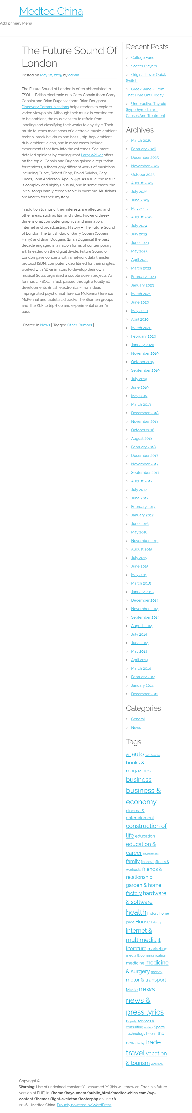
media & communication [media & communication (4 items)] (146, 955)
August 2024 (142, 217)
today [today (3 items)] (141, 1043)
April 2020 (139, 319)
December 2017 (144, 455)
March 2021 (141, 294)
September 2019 (145, 370)
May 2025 (139, 208)
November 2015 (144, 540)
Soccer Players (144, 66)
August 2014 (141, 626)
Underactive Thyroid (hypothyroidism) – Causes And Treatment (146, 109)
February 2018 (143, 447)
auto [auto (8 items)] (138, 754)
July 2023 (139, 234)
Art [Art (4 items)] (128, 755)
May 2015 (139, 575)
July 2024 (139, 225)
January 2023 (142, 285)
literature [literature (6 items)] (136, 948)
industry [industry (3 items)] (156, 922)
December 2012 (144, 694)
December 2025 (145, 157)
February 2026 (143, 149)
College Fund (142, 57)
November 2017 (144, 464)
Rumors (85, 325)
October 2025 (142, 174)
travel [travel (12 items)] (135, 1052)
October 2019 (142, 362)
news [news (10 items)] (147, 989)
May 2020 (139, 311)
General (138, 719)
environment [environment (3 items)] (150, 853)
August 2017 (141, 481)
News (45, 325)
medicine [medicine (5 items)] (135, 962)
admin (73, 75)
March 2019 (141, 404)
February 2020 (143, 336)
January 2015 (142, 592)
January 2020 (142, 345)
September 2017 (145, 472)
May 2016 (139, 532)
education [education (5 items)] (145, 836)
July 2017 (139, 489)
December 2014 (144, 600)
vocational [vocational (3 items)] (157, 1063)
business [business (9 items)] (139, 779)
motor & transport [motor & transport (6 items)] (146, 980)
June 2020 (140, 302)
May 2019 (139, 396)
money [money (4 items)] (156, 972)
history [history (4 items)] (153, 913)
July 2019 (139, 379)
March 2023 (141, 268)
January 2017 (142, 515)
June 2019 (140, 387)
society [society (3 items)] (148, 1027)
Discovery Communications (45, 107)
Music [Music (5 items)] (132, 989)
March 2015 (141, 583)
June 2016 (140, 523)
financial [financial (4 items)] (147, 862)
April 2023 (139, 259)
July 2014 (139, 634)
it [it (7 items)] (159, 940)
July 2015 (139, 557)
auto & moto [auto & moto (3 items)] (152, 755)
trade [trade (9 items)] (153, 1042)
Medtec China (51, 11)
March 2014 (141, 668)
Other (72, 325)
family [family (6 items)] (133, 861)
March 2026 (141, 140)
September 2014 (145, 617)
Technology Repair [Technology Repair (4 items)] (141, 1034)
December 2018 (144, 413)
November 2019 (144, 353)
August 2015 (141, 549)
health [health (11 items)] (136, 912)
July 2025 (139, 191)
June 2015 (139, 566)
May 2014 (139, 651)
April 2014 (139, 660)
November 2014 (144, 609)
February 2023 (143, 276)
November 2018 (145, 421)
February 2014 (143, 677)
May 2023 (139, 251)
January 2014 (142, 685)
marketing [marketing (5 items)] (158, 948)
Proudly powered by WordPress (84, 1105)
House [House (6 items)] (142, 922)
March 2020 (141, 328)
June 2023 (140, 242)
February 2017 (143, 506)
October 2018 (142, 430)
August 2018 (141, 438)
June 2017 (139, 498)
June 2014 (139, 643)
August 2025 (142, 183)
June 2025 (140, 200)
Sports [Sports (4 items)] (159, 1027)
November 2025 (145, 166)
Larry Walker (92, 155)
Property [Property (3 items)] (131, 1021)
